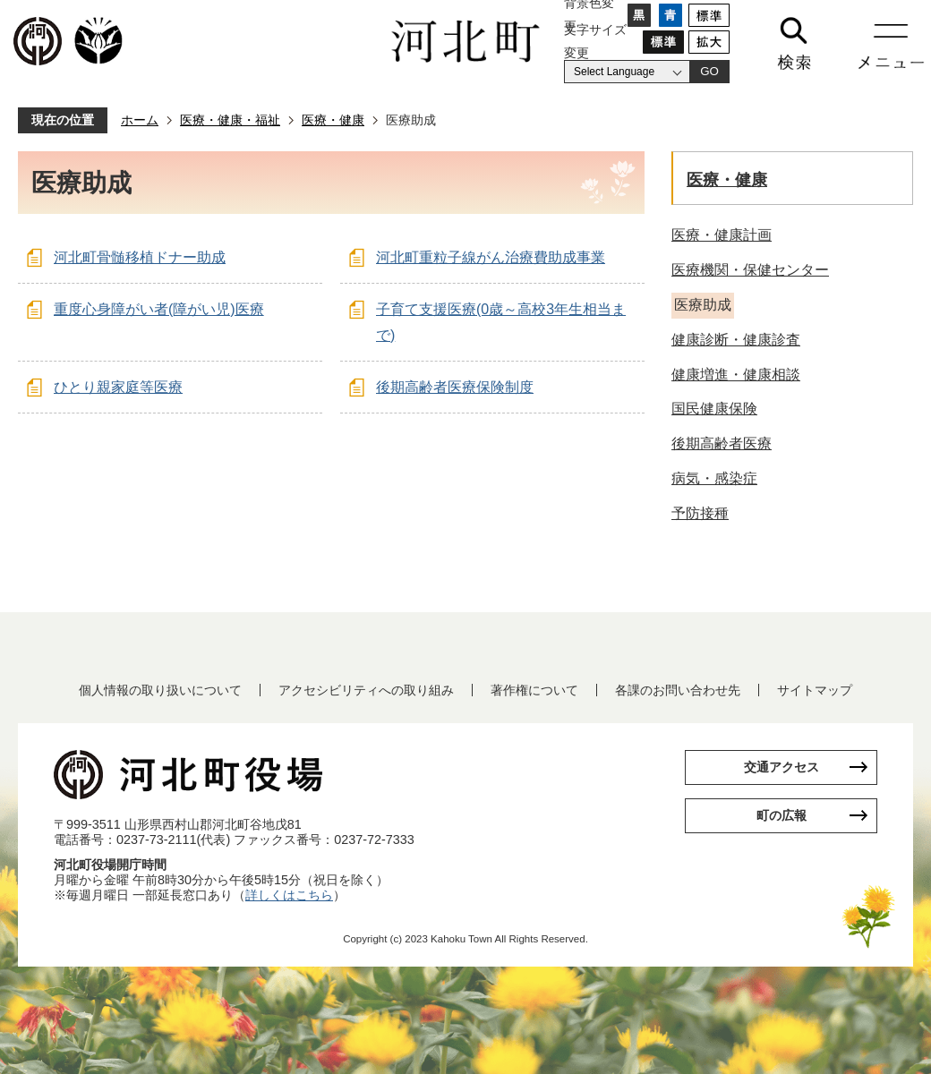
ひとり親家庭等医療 (118, 387)
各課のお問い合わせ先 (677, 690)
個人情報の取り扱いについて (160, 690)
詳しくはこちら (289, 895)
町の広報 (781, 815)
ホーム (139, 120)
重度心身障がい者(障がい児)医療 (159, 309)
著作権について (534, 690)
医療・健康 (333, 120)
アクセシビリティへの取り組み (366, 690)
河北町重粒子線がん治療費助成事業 (490, 257)
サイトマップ (814, 690)
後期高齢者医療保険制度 (455, 387)
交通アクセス (781, 767)
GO (709, 71)
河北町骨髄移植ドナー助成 (140, 257)
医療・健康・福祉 (230, 120)
